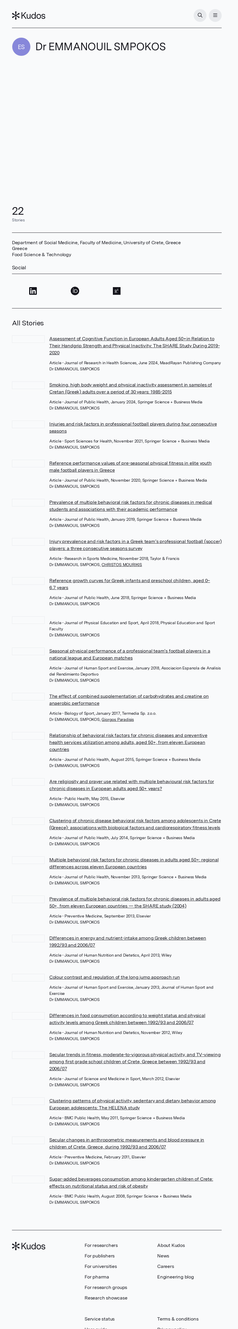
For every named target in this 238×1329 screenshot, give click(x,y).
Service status (100, 1319)
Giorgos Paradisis (118, 719)
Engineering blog (175, 1277)
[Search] (200, 15)
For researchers (101, 1245)
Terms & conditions (177, 1319)
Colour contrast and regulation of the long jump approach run (114, 977)
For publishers (100, 1256)
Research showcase (106, 1298)
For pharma (97, 1277)
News (163, 1256)
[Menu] (215, 15)
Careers (165, 1266)
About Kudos (171, 1245)
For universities (101, 1266)
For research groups (106, 1287)
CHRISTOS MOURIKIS (122, 564)
